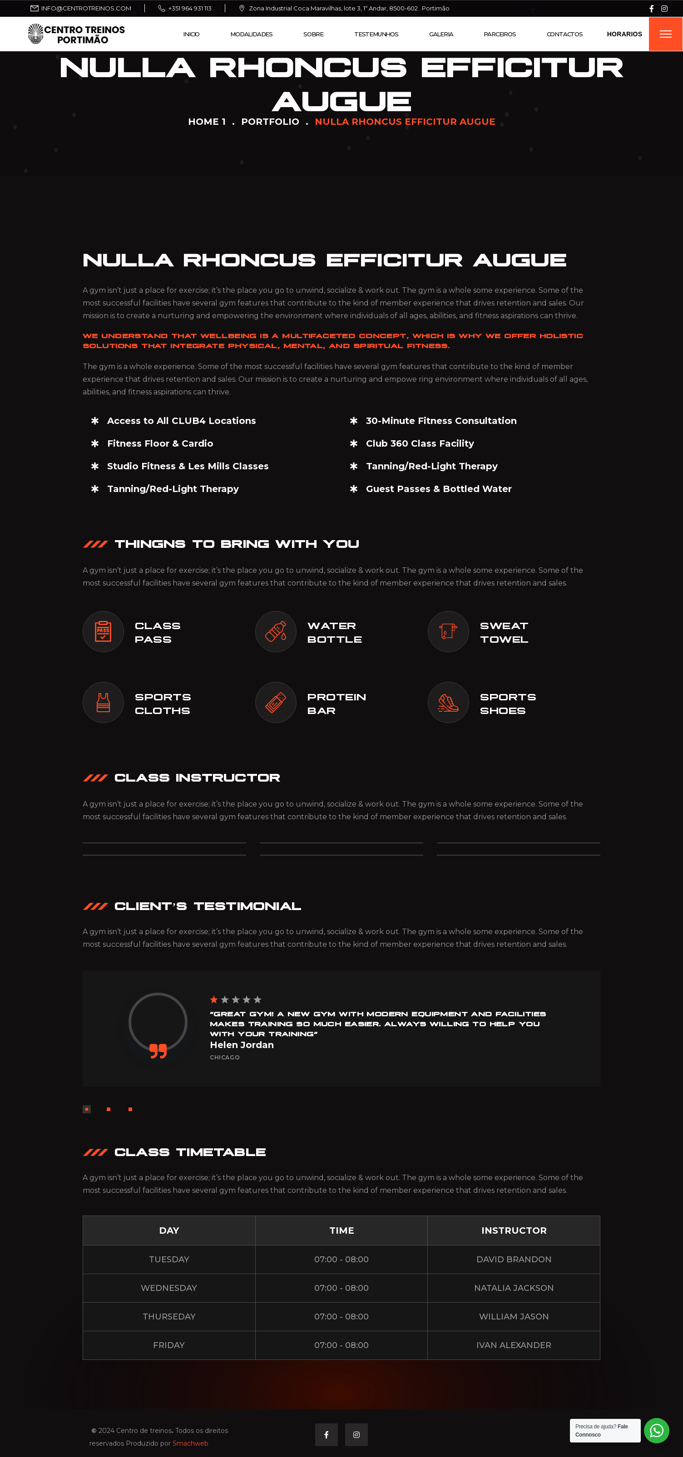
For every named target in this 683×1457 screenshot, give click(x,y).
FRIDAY (169, 1345)
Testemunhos (376, 34)
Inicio (191, 34)
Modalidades (251, 34)
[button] (87, 1109)
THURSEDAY (169, 1317)
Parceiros (499, 34)
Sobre (313, 34)
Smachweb (190, 1443)
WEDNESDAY (169, 1288)
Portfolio (270, 121)
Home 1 (207, 121)
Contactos (565, 34)
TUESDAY (169, 1260)
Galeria (441, 34)
